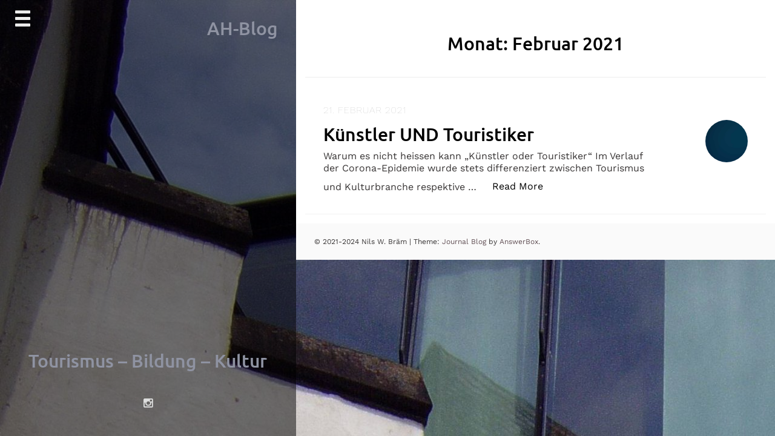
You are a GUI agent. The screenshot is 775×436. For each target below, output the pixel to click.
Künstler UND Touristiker (428, 133)
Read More (524, 185)
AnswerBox (519, 241)
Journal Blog (465, 241)
